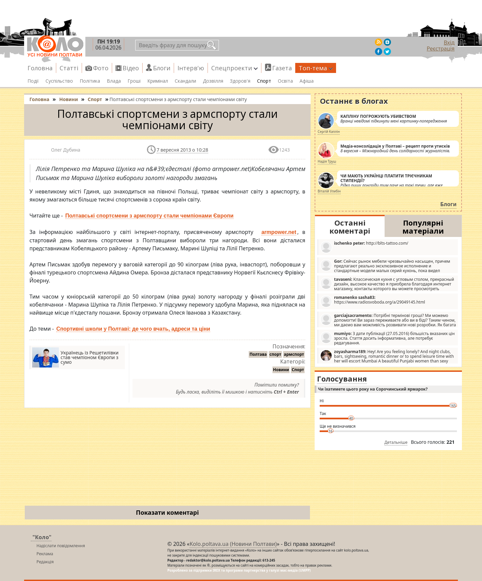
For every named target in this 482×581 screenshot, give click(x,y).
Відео (131, 68)
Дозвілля (213, 81)
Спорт (264, 81)
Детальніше (396, 442)
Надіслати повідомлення (60, 546)
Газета (282, 68)
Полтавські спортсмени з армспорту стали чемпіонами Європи (149, 216)
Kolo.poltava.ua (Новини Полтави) (232, 544)
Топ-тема (316, 68)
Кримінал (157, 81)
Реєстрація (441, 49)
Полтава (258, 354)
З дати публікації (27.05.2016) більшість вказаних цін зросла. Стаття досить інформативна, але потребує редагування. (387, 338)
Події (33, 81)
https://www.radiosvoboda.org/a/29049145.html (372, 301)
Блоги (161, 68)
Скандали (185, 81)
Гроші (134, 81)
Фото (100, 68)
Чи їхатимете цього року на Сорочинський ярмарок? (372, 389)
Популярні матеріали (423, 227)
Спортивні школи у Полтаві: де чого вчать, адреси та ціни (133, 329)
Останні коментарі (349, 227)
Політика (90, 81)
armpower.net (278, 232)
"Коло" (42, 537)
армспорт (294, 354)
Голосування (342, 379)
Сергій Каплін (329, 131)
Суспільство (59, 81)
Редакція (45, 562)
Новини (281, 369)
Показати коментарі (167, 512)
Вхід (449, 42)
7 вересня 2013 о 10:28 (182, 150)
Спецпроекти (234, 68)
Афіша (307, 81)
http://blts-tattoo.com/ (364, 246)
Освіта (285, 81)
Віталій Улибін (329, 191)
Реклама (44, 554)
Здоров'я (240, 81)
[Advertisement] (167, 458)
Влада (114, 81)
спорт (275, 354)
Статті (69, 68)
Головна (40, 68)
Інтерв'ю (190, 68)
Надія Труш (327, 161)
